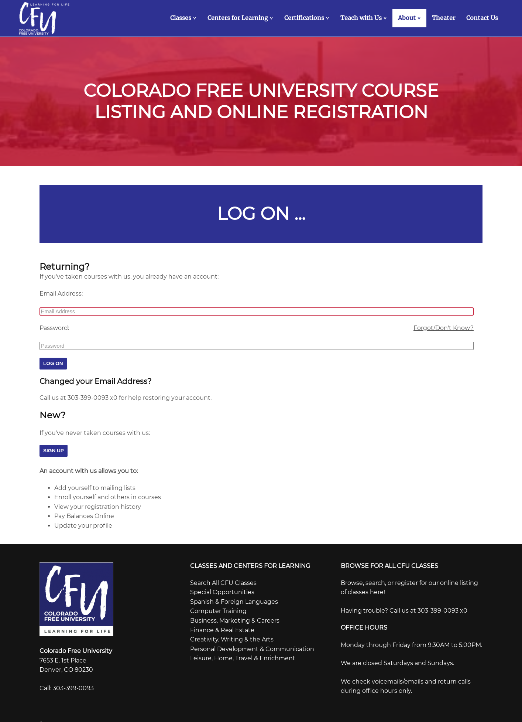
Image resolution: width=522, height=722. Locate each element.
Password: (54, 326)
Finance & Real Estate (222, 628)
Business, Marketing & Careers (234, 619)
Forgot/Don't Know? (443, 326)
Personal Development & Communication (252, 647)
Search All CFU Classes (223, 581)
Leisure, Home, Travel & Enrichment (242, 657)
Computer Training (218, 609)
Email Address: (61, 292)
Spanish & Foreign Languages (234, 600)
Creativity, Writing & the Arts (232, 637)
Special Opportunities (222, 591)
